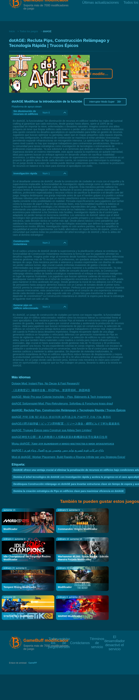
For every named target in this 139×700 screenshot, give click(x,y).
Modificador (10, 529)
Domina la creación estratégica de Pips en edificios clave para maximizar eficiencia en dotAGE (68, 491)
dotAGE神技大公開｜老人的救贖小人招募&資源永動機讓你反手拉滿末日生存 (60, 436)
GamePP (32, 663)
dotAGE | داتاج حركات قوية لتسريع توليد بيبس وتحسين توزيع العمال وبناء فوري (58, 450)
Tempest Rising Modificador (20, 587)
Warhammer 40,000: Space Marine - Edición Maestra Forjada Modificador (83, 558)
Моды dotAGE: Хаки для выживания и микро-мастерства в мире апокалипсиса (63, 443)
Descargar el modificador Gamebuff (87, 74)
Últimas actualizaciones (100, 10)
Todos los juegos (29, 31)
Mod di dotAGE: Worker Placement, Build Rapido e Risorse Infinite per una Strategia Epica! (68, 457)
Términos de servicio (97, 638)
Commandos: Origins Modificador (77, 529)
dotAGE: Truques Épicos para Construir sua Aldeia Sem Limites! (52, 430)
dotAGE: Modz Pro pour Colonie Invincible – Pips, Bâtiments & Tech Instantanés (61, 396)
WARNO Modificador (70, 616)
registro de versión (64, 638)
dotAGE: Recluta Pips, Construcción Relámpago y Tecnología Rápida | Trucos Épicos (69, 410)
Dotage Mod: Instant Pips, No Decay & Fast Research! (46, 383)
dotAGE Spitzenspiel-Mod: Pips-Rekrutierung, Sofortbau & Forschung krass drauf (62, 403)
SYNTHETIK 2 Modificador (19, 616)
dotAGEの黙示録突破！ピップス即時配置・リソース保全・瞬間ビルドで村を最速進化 (66, 423)
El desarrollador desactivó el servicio (114, 636)
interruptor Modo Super (105, 101)
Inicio (12, 31)
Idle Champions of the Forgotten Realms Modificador (27, 558)
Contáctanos (80, 642)
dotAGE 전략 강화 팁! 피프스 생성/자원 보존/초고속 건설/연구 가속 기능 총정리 (61, 416)
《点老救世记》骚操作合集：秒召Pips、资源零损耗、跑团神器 (51, 390)
